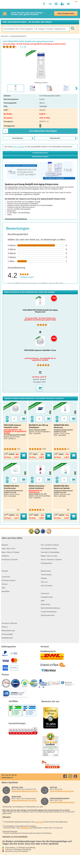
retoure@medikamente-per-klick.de (62, 791)
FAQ (3, 588)
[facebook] (65, 776)
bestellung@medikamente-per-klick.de (24, 791)
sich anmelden (18, 147)
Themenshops (46, 575)
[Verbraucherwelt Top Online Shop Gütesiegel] (48, 531)
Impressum (45, 593)
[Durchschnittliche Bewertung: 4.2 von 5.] (13, 47)
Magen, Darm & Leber (49, 556)
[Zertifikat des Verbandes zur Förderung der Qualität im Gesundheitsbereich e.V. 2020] (43, 531)
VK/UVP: (36, 379)
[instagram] (70, 776)
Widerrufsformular (8, 630)
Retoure (5, 627)
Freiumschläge (7, 634)
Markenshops (46, 571)
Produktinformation (40, 153)
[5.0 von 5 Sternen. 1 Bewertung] (61, 449)
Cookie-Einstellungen (49, 612)
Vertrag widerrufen (48, 615)
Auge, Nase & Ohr (8, 548)
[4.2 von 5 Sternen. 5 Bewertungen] (43, 325)
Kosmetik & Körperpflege (50, 552)
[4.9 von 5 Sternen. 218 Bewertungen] (37, 449)
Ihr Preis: (36, 377)
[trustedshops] (37, 531)
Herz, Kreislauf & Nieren (50, 545)
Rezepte (5, 571)
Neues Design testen (66, 13)
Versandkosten (25, 828)
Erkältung (5, 556)
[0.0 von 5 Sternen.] (11, 510)
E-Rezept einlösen (8, 580)
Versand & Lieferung (9, 623)
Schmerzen (6, 577)
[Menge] (5, 131)
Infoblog (44, 578)
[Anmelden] (68, 3)
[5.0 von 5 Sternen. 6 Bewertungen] (36, 510)
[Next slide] (76, 88)
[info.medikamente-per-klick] (76, 776)
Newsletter (6, 591)
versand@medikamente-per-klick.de (62, 802)
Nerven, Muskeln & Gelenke (51, 559)
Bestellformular (7, 638)
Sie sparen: (37, 382)
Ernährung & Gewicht (10, 559)
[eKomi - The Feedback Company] (31, 531)
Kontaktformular (47, 597)
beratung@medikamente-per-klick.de (24, 800)
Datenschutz (45, 604)
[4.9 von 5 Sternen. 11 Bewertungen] (43, 365)
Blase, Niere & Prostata (10, 552)
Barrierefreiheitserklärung (50, 608)
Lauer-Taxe (39, 822)
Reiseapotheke (46, 563)
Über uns (44, 582)
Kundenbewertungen (40, 156)
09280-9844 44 (7, 778)
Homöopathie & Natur (49, 548)
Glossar (4, 584)
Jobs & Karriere (46, 585)
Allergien (5, 545)
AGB (42, 601)
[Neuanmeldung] (62, 3)
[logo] (4, 4)
